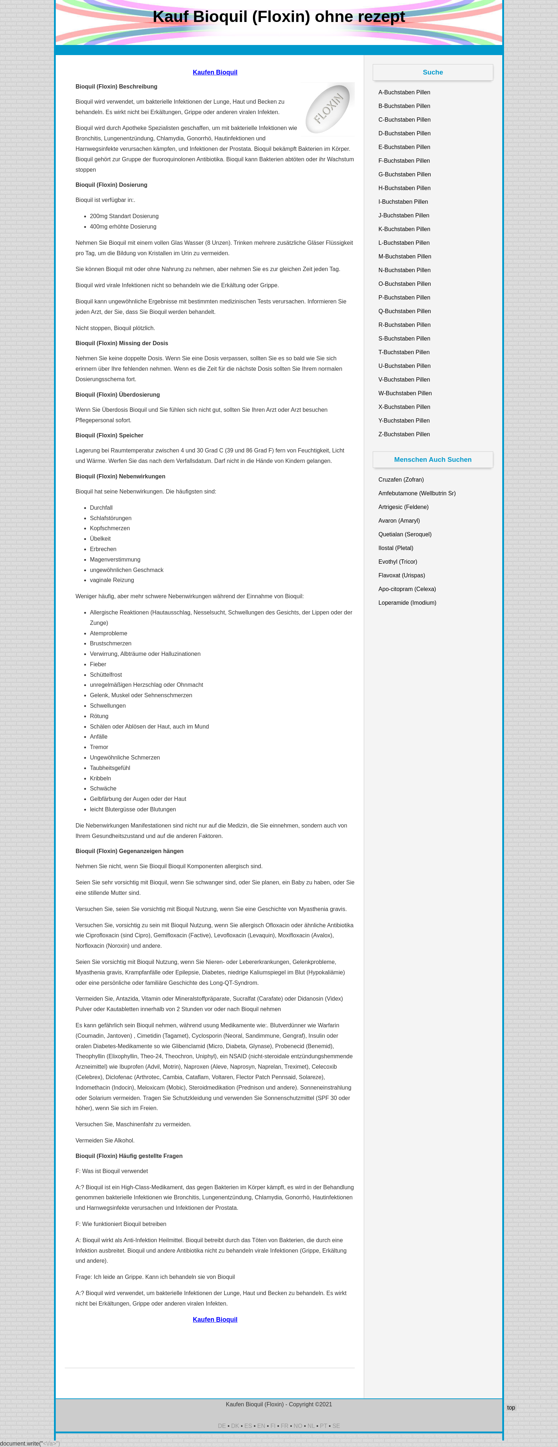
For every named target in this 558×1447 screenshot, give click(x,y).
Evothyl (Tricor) (397, 562)
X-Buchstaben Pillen (404, 407)
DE (222, 1426)
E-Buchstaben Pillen (404, 147)
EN (261, 1426)
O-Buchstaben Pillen (404, 284)
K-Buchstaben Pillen (404, 229)
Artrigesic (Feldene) (403, 507)
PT (323, 1426)
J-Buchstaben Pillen (403, 215)
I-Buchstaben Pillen (403, 202)
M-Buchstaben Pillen (404, 256)
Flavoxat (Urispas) (401, 575)
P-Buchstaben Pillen (404, 297)
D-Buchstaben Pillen (404, 133)
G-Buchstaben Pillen (404, 174)
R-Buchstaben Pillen (404, 325)
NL (311, 1426)
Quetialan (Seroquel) (405, 534)
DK (235, 1426)
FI (273, 1426)
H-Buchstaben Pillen (404, 188)
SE (336, 1426)
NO (298, 1426)
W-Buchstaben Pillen (405, 393)
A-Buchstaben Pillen (404, 92)
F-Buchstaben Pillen (404, 161)
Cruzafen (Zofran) (401, 480)
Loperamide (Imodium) (407, 603)
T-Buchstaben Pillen (404, 352)
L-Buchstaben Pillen (404, 243)
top (511, 1408)
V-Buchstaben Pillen (404, 380)
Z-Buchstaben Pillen (404, 434)
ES (248, 1426)
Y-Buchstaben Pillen (404, 421)
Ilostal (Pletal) (395, 548)
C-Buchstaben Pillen (404, 120)
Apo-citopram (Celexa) (407, 589)
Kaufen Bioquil (215, 72)
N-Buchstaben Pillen (404, 270)
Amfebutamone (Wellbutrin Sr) (417, 493)
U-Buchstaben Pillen (404, 366)
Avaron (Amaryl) (399, 521)
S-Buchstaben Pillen (404, 338)
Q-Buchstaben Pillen (404, 311)
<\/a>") (51, 1444)
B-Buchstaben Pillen (404, 106)
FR (285, 1426)
